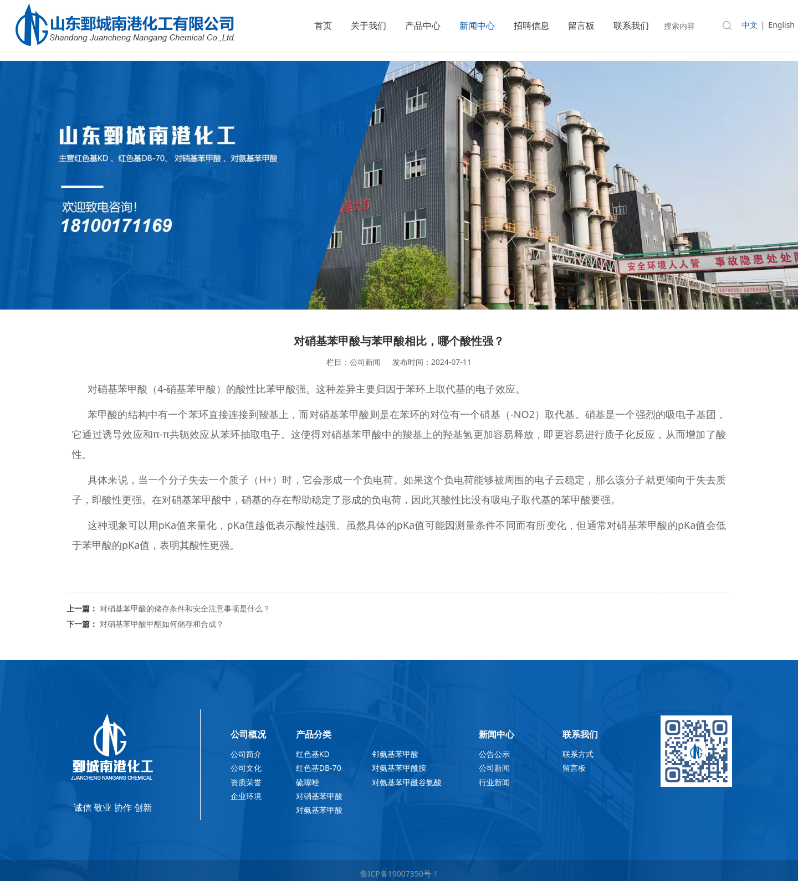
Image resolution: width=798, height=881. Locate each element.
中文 (750, 24)
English (781, 24)
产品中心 (423, 25)
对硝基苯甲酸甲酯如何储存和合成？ (162, 624)
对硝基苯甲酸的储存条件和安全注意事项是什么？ (185, 608)
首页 (323, 25)
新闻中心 (477, 25)
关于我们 (368, 25)
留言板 (581, 25)
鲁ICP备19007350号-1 (399, 873)
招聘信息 (531, 25)
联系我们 (631, 25)
